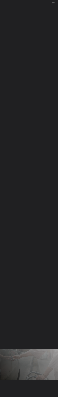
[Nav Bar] (53, 3)
